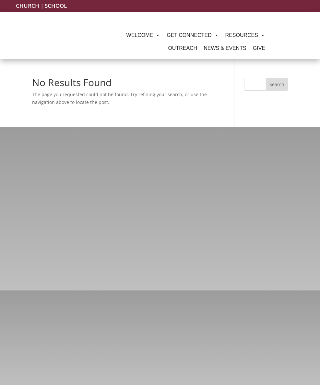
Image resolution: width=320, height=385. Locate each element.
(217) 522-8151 (162, 363)
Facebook (52, 323)
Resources (245, 35)
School (56, 5)
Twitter (49, 347)
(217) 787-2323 (162, 323)
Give (259, 48)
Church (27, 5)
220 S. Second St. (266, 355)
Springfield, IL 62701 (266, 364)
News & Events (225, 48)
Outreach (182, 48)
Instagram (53, 336)
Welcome (143, 35)
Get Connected (193, 35)
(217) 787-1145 (161, 335)
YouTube (51, 359)
